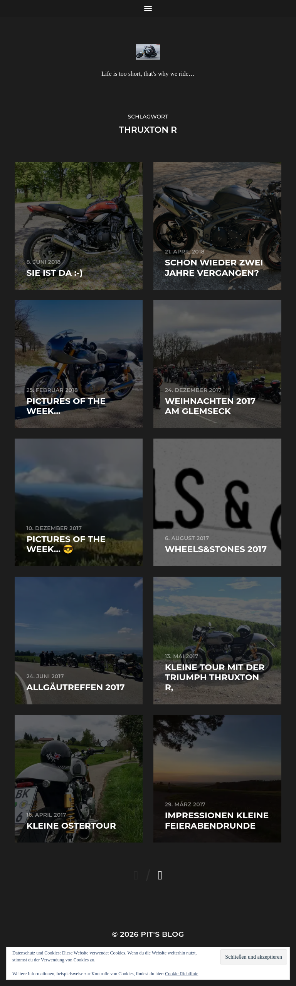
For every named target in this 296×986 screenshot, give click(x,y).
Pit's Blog (162, 934)
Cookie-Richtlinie (181, 973)
